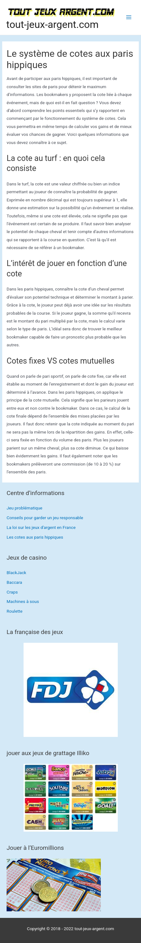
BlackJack (16, 572)
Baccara (14, 582)
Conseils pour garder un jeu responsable (45, 517)
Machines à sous (23, 601)
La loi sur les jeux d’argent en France (41, 527)
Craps (12, 591)
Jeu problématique (24, 507)
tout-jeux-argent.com (52, 24)
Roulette (15, 611)
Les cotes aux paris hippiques (35, 537)
